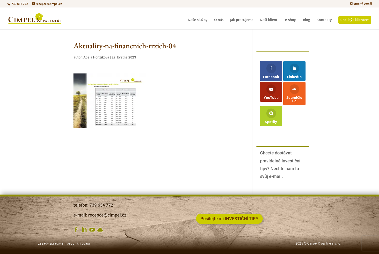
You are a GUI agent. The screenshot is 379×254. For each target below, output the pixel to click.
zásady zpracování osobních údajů (64, 243)
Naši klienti (269, 20)
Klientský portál (361, 4)
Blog (306, 20)
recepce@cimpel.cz (107, 215)
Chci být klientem (354, 19)
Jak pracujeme (241, 20)
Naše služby (198, 20)
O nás (219, 20)
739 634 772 (19, 4)
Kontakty (324, 20)
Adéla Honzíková (96, 57)
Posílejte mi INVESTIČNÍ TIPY (229, 218)
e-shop (290, 20)
